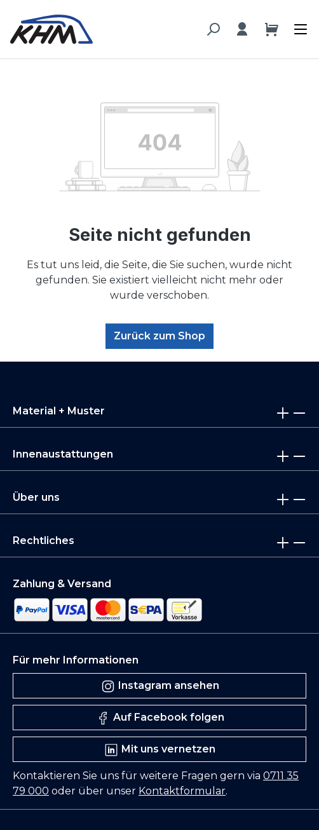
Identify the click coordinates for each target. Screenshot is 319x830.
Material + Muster (59, 411)
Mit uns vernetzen (159, 750)
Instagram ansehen (159, 686)
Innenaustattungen (63, 454)
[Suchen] (212, 29)
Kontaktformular (182, 791)
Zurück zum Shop (159, 336)
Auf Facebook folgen (159, 718)
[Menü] (297, 26)
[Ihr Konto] (242, 29)
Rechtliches (43, 540)
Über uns (36, 497)
